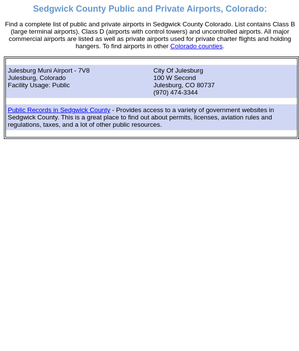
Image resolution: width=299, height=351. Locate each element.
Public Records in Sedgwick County (59, 110)
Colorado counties (196, 46)
